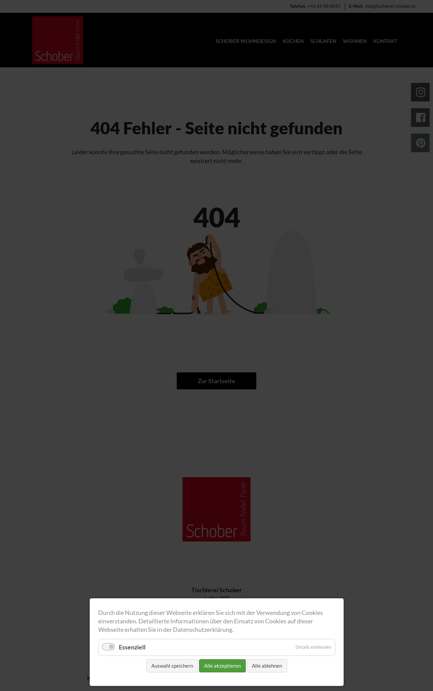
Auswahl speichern (172, 666)
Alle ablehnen (267, 666)
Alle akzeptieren (222, 666)
